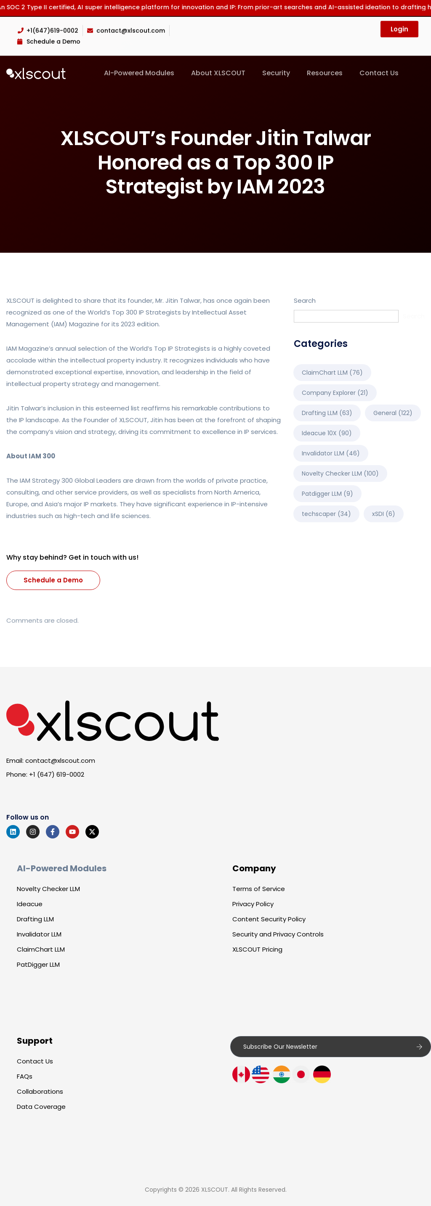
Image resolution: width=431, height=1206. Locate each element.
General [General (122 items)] (392, 413)
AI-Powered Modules (139, 73)
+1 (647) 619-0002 (56, 774)
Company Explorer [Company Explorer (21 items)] (335, 393)
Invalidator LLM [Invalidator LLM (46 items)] (331, 453)
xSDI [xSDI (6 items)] (383, 514)
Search (305, 300)
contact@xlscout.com (60, 760)
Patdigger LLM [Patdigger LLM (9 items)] (327, 493)
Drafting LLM (35, 919)
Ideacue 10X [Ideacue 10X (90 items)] (327, 433)
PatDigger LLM (38, 964)
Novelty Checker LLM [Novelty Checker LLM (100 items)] (340, 473)
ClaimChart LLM (41, 949)
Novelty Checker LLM (48, 888)
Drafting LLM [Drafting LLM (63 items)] (327, 413)
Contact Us (379, 73)
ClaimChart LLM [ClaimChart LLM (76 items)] (332, 372)
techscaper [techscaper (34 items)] (326, 514)
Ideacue (30, 903)
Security (276, 73)
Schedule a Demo (53, 580)
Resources (325, 73)
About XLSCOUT (218, 73)
